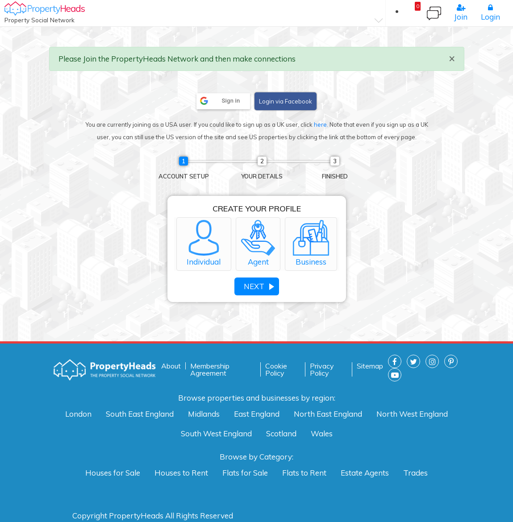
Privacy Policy (322, 369)
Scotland (281, 433)
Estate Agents (365, 472)
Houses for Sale (112, 472)
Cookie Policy (276, 369)
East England (256, 413)
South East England (140, 413)
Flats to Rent (304, 472)
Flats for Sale (245, 472)
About (171, 365)
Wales (322, 433)
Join (460, 12)
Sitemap (370, 365)
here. (321, 124)
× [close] (452, 58)
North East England (328, 413)
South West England (216, 433)
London (78, 413)
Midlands (204, 413)
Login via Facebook (285, 101)
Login (490, 12)
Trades (415, 472)
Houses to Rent (181, 472)
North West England (412, 413)
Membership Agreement (209, 369)
